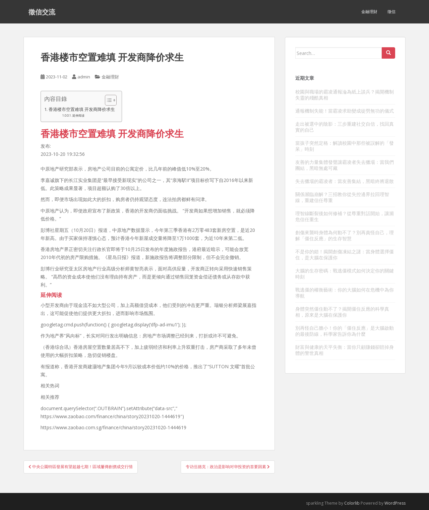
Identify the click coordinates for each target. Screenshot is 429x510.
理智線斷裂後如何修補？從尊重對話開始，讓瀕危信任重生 (344, 216)
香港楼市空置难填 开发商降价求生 (82, 109)
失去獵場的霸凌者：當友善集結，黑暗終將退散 (344, 181)
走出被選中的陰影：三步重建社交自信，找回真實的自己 (344, 127)
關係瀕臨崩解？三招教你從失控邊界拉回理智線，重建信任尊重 (342, 197)
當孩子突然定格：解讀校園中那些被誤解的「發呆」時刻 (344, 146)
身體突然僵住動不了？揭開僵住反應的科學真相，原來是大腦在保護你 (342, 312)
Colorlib (352, 503)
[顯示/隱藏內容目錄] (107, 100)
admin (83, 77)
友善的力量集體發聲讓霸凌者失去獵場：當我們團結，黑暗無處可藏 (344, 165)
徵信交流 (41, 11)
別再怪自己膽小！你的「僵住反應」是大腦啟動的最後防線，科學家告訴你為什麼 (344, 331)
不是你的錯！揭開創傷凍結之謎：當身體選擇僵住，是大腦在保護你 (344, 254)
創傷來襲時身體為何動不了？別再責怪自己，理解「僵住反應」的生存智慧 (344, 235)
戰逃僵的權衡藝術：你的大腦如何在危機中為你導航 (344, 292)
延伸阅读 (78, 115)
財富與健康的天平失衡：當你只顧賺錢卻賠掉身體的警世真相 (344, 350)
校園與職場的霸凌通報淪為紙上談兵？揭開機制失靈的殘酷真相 (344, 94)
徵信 (391, 11)
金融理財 (369, 11)
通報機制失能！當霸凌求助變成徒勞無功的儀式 (344, 111)
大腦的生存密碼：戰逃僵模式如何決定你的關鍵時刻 (344, 273)
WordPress (395, 503)
